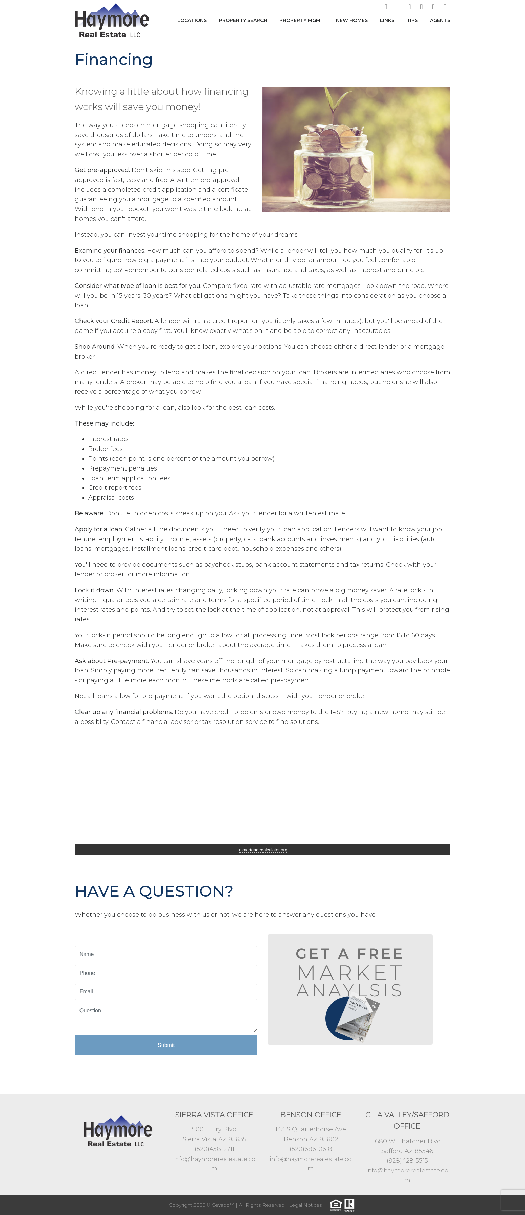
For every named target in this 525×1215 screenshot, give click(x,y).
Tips (412, 20)
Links (387, 20)
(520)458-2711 (214, 1149)
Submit (166, 1045)
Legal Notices (306, 1204)
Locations (192, 20)
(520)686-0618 (311, 1149)
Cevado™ (224, 1204)
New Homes (352, 20)
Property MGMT (301, 20)
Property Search (243, 20)
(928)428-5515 (407, 1160)
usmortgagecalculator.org (262, 849)
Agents (440, 20)
